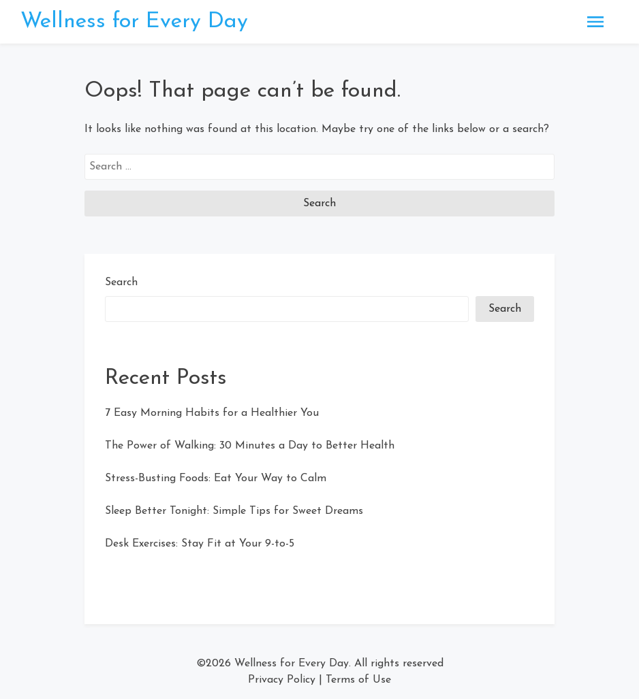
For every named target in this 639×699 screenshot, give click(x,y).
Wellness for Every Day (134, 22)
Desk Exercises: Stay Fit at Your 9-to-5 (199, 543)
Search (121, 282)
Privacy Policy (281, 679)
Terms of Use (358, 679)
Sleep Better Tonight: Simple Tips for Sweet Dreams (234, 511)
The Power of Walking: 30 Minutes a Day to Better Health (249, 445)
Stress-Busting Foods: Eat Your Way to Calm (215, 478)
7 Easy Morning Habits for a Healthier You (212, 413)
